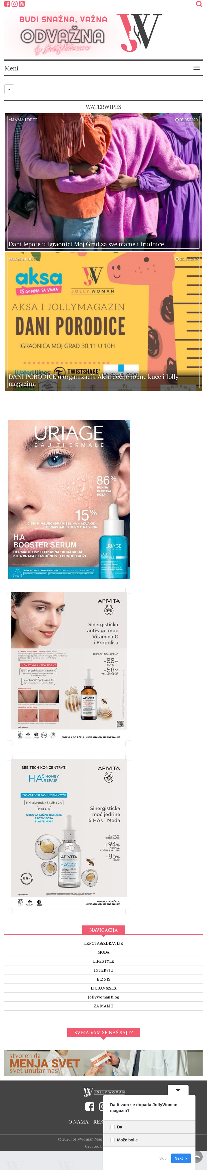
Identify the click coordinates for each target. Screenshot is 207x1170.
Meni (11, 68)
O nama (78, 1121)
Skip (163, 1158)
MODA (103, 952)
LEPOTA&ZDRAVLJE (103, 943)
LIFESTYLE (103, 961)
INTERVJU (103, 970)
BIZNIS (103, 979)
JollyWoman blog (103, 997)
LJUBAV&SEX (103, 988)
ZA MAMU (103, 1006)
